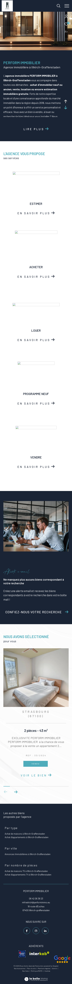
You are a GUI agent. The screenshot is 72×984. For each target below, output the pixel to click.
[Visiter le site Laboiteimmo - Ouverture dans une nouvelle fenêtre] (36, 976)
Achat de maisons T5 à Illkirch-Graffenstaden (26, 871)
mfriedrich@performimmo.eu (36, 902)
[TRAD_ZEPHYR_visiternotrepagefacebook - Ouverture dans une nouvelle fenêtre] (26, 930)
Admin (54, 968)
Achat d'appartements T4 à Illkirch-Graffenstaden (28, 874)
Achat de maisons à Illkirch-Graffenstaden (25, 833)
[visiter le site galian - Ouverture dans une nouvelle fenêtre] (22, 953)
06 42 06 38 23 (36, 898)
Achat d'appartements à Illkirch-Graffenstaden (26, 837)
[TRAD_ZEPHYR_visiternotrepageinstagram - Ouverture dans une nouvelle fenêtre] (36, 930)
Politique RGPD (36, 971)
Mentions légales (44, 968)
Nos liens (25, 971)
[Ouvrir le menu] (67, 6)
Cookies (47, 971)
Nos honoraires (19, 968)
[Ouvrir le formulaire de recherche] (58, 6)
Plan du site (31, 968)
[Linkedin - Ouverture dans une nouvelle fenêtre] (45, 930)
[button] (15, 792)
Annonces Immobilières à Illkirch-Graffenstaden (27, 854)
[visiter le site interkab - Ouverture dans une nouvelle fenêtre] (39, 953)
